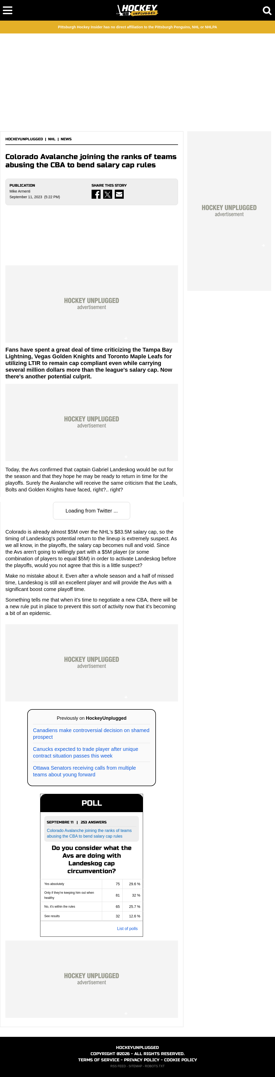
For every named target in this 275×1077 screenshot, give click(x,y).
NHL (52, 139)
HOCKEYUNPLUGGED (24, 139)
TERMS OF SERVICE (98, 1059)
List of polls (127, 928)
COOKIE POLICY (180, 1059)
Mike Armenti (20, 191)
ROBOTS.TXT (155, 1066)
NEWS (66, 139)
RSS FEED (118, 1066)
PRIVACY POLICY (141, 1059)
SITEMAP (135, 1066)
